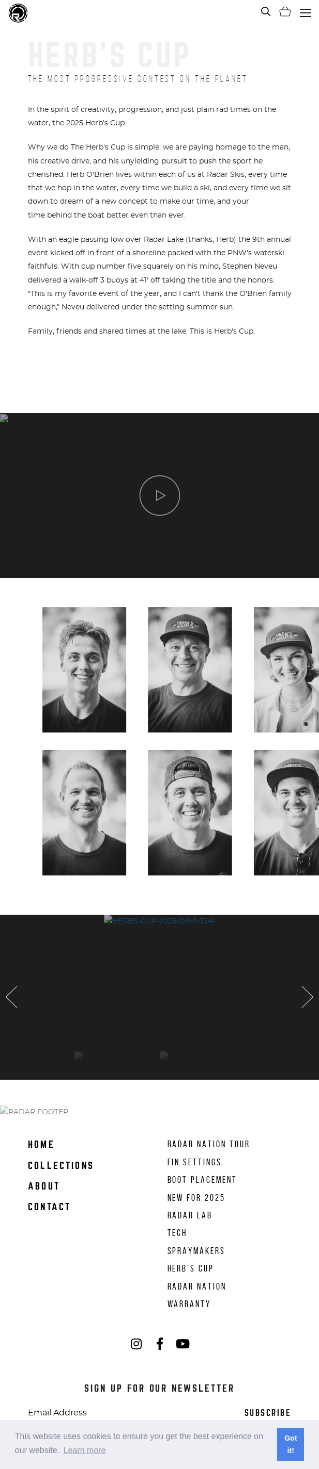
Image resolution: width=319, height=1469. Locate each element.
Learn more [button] (85, 1450)
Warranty (189, 1304)
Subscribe (268, 1413)
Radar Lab (190, 1215)
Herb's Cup (191, 1268)
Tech (178, 1233)
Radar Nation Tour (209, 1144)
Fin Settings (195, 1162)
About (44, 1186)
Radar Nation (197, 1286)
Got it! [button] (290, 1444)
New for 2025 (196, 1198)
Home (41, 1144)
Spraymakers (196, 1251)
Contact (49, 1207)
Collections (61, 1165)
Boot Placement (202, 1180)
